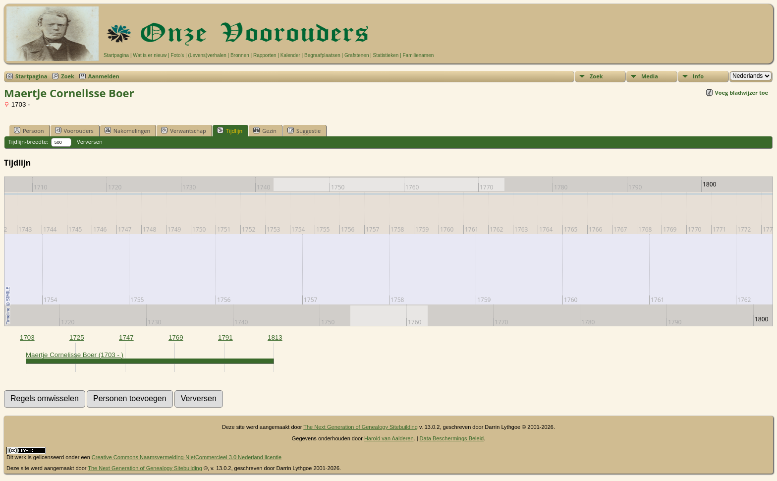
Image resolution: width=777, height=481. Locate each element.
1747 (126, 337)
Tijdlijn (229, 130)
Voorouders (74, 130)
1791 (225, 337)
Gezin (265, 130)
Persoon (29, 130)
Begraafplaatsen (322, 55)
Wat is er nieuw (149, 55)
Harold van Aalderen (389, 438)
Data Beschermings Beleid (452, 438)
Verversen (90, 141)
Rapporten (265, 55)
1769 (175, 337)
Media (649, 76)
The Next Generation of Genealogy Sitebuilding (360, 427)
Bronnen (239, 55)
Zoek (67, 76)
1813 (275, 337)
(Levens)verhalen (207, 55)
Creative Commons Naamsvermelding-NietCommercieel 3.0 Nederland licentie (186, 457)
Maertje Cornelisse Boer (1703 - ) (74, 355)
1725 (76, 337)
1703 (27, 337)
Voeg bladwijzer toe (741, 92)
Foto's (177, 55)
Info (698, 76)
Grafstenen (356, 55)
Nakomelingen (127, 130)
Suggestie (304, 130)
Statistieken (386, 55)
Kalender (290, 55)
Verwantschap (183, 130)
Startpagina (116, 55)
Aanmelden (103, 76)
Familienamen (418, 55)
